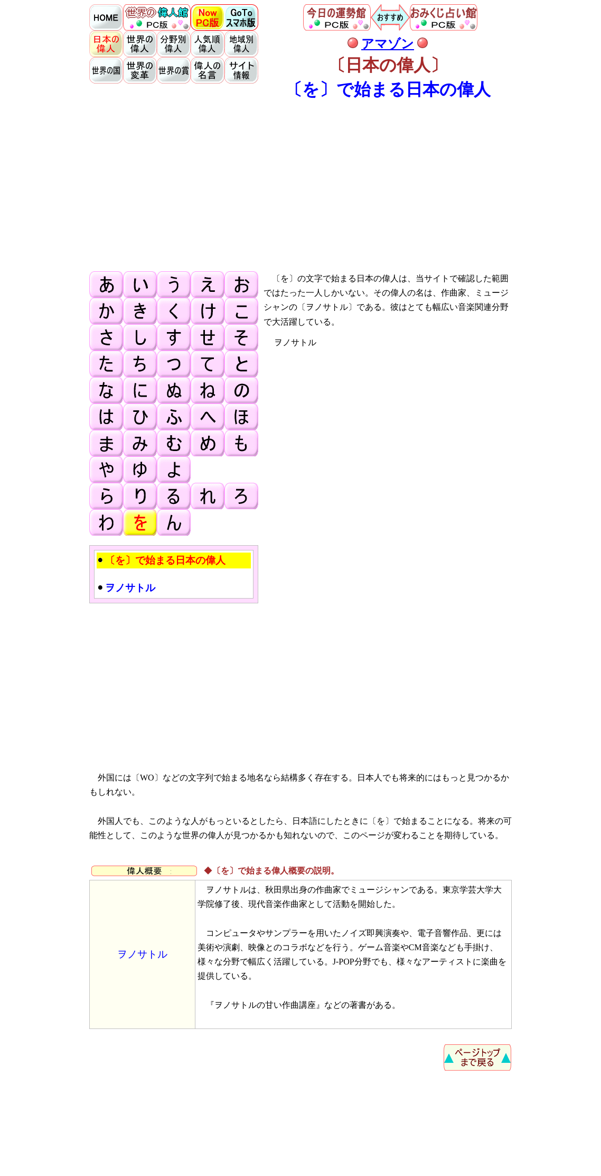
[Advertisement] (300, 185)
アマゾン (387, 44)
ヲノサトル (142, 954)
